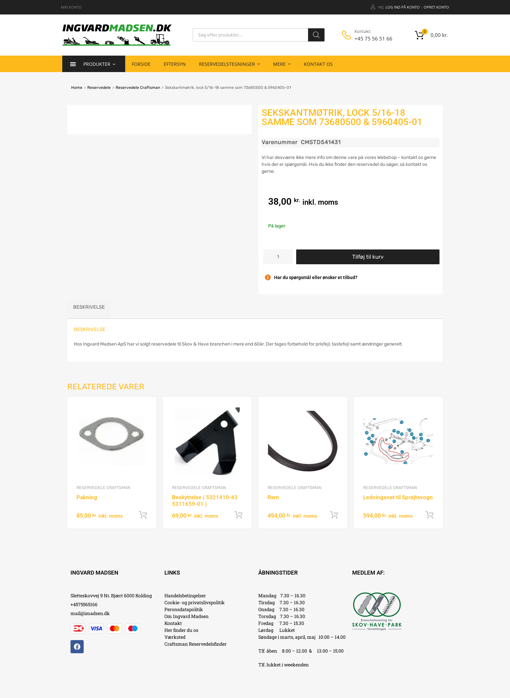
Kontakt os (318, 64)
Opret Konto (436, 7)
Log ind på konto (402, 7)
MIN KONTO (71, 7)
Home (76, 87)
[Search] (316, 34)
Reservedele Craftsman (138, 87)
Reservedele (99, 87)
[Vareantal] (278, 256)
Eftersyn (175, 64)
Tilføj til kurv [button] (143, 515)
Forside (141, 64)
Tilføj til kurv (367, 256)
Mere (282, 64)
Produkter (99, 64)
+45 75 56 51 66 (370, 38)
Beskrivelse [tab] (89, 307)
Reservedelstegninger (229, 64)
